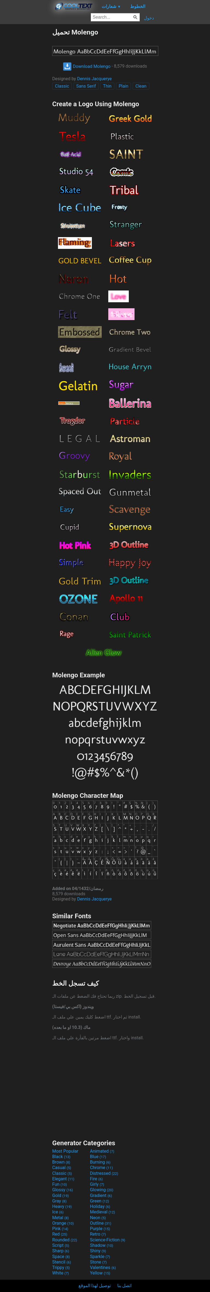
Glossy (62, 1189)
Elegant (63, 1178)
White (60, 1273)
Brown (61, 1162)
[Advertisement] (26, 110)
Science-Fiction (107, 1239)
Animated (102, 1151)
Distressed (104, 1173)
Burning (100, 1162)
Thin (107, 86)
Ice (57, 1212)
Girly (97, 1184)
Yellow (100, 1273)
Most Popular (65, 1151)
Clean (140, 86)
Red (59, 1234)
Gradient (101, 1195)
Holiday (100, 1206)
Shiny (98, 1250)
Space (61, 1256)
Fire (96, 1178)
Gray (59, 1201)
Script (60, 1245)
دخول (149, 18)
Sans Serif (86, 86)
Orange (63, 1223)
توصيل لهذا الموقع (94, 1285)
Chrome (101, 1167)
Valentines (103, 1267)
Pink (60, 1228)
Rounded (64, 1239)
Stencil (61, 1262)
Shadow (101, 1245)
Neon (98, 1217)
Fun (59, 1184)
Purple (100, 1228)
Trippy (61, 1267)
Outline (100, 1223)
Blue (98, 1156)
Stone (98, 1262)
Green (99, 1201)
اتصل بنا (124, 1285)
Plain (123, 86)
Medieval (102, 1212)
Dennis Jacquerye (94, 78)
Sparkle (100, 1256)
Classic (62, 86)
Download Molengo (86, 66)
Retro (98, 1234)
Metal (60, 1217)
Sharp (60, 1250)
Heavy (62, 1206)
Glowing (101, 1189)
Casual (61, 1167)
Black (61, 1156)
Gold (60, 1195)
